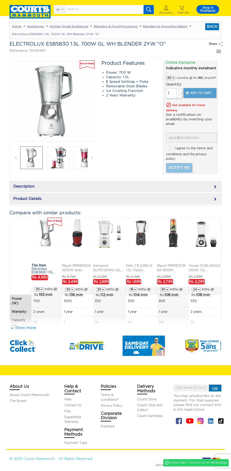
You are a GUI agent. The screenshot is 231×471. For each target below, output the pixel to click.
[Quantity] (171, 93)
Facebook (179, 421)
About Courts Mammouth (29, 395)
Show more (25, 328)
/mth (45, 295)
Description (115, 187)
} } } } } (170, 78)
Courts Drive (147, 399)
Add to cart (198, 93)
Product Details (115, 199)
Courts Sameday (150, 416)
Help (68, 399)
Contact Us (73, 405)
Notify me (179, 168)
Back (212, 26)
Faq (67, 411)
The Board (18, 401)
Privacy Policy (111, 405)
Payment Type (75, 443)
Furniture (108, 426)
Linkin (210, 421)
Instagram (200, 421)
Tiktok (221, 421)
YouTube (190, 421)
